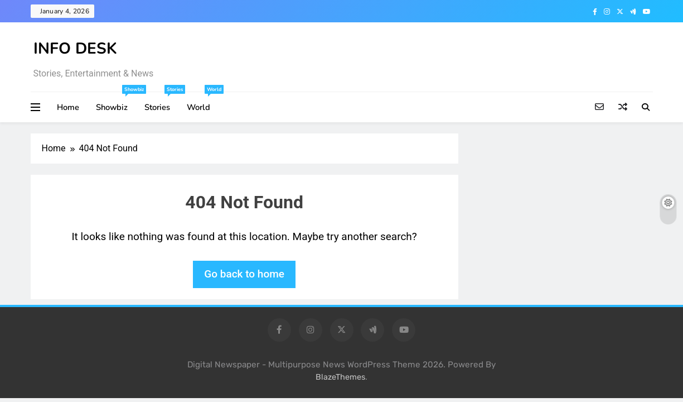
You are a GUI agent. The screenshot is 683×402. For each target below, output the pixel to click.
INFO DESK (75, 48)
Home (68, 107)
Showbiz (116, 102)
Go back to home (244, 273)
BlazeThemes (340, 377)
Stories (161, 102)
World (203, 102)
